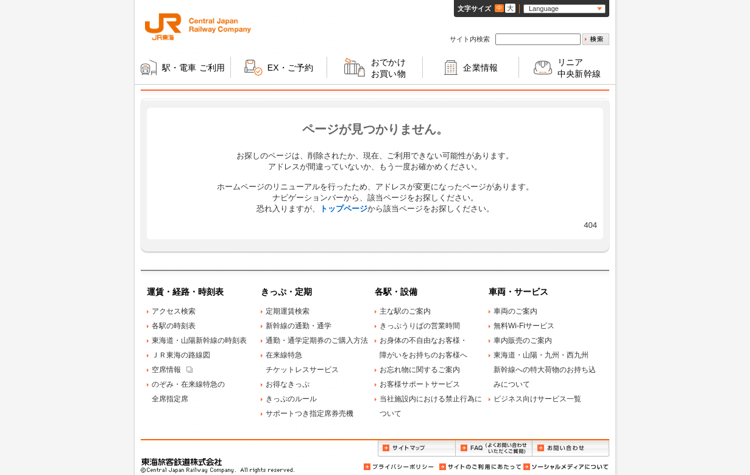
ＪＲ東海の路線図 (181, 355)
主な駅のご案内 (405, 311)
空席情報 (166, 369)
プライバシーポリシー (399, 467)
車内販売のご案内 (523, 340)
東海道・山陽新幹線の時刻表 (199, 340)
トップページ (343, 208)
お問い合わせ (570, 448)
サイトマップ (416, 448)
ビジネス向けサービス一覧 (537, 399)
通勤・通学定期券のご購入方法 (317, 340)
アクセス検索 (174, 311)
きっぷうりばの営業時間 (420, 326)
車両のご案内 (515, 311)
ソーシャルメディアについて (565, 467)
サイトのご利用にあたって (479, 467)
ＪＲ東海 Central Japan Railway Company (198, 26)
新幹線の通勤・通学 (298, 326)
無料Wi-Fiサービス (524, 326)
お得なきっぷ (288, 384)
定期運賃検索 (288, 311)
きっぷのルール (291, 399)
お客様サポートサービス (420, 384)
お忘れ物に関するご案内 (420, 369)
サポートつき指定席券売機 (309, 413)
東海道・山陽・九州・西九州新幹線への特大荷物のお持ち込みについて (545, 370)
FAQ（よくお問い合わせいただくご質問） (493, 448)
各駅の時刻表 (174, 326)
